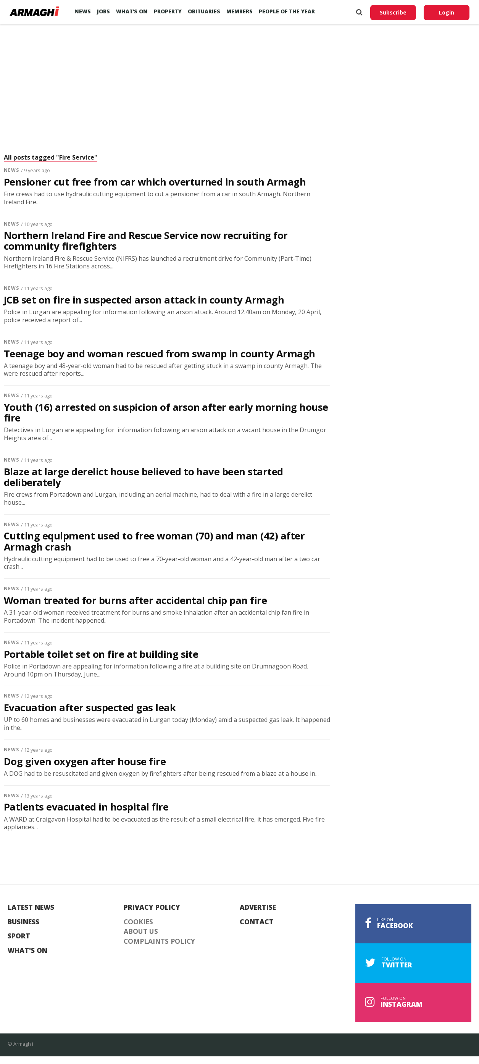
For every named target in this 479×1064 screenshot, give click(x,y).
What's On (27, 950)
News (82, 11)
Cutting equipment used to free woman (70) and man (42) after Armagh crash (154, 541)
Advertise (258, 907)
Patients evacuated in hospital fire (86, 807)
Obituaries (204, 11)
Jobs (103, 11)
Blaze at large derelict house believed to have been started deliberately (143, 477)
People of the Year (287, 11)
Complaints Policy (159, 941)
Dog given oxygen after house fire (85, 761)
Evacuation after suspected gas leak (90, 707)
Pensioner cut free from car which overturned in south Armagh (155, 182)
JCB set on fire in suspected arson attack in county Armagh (144, 300)
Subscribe (393, 12)
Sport (19, 936)
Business (23, 922)
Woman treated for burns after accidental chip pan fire (135, 600)
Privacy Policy (152, 907)
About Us (141, 931)
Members (239, 11)
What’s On (132, 11)
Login (446, 12)
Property (168, 11)
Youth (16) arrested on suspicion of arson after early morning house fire (166, 412)
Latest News (31, 907)
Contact (257, 922)
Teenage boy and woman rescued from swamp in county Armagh (159, 354)
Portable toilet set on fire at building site (101, 654)
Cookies (138, 922)
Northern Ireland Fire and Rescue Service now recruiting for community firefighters (146, 241)
